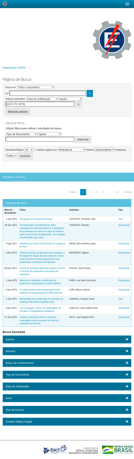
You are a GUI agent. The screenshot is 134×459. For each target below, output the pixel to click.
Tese (120, 219)
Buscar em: (11, 87)
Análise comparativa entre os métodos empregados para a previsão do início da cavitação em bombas (39, 320)
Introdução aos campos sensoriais (36, 219)
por (7, 93)
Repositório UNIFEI (14, 67)
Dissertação (124, 225)
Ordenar (90, 150)
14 (117, 192)
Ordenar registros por (47, 150)
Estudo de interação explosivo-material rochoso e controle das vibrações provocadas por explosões (42, 271)
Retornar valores (18, 111)
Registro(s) (120, 150)
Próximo (128, 192)
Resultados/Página (15, 150)
